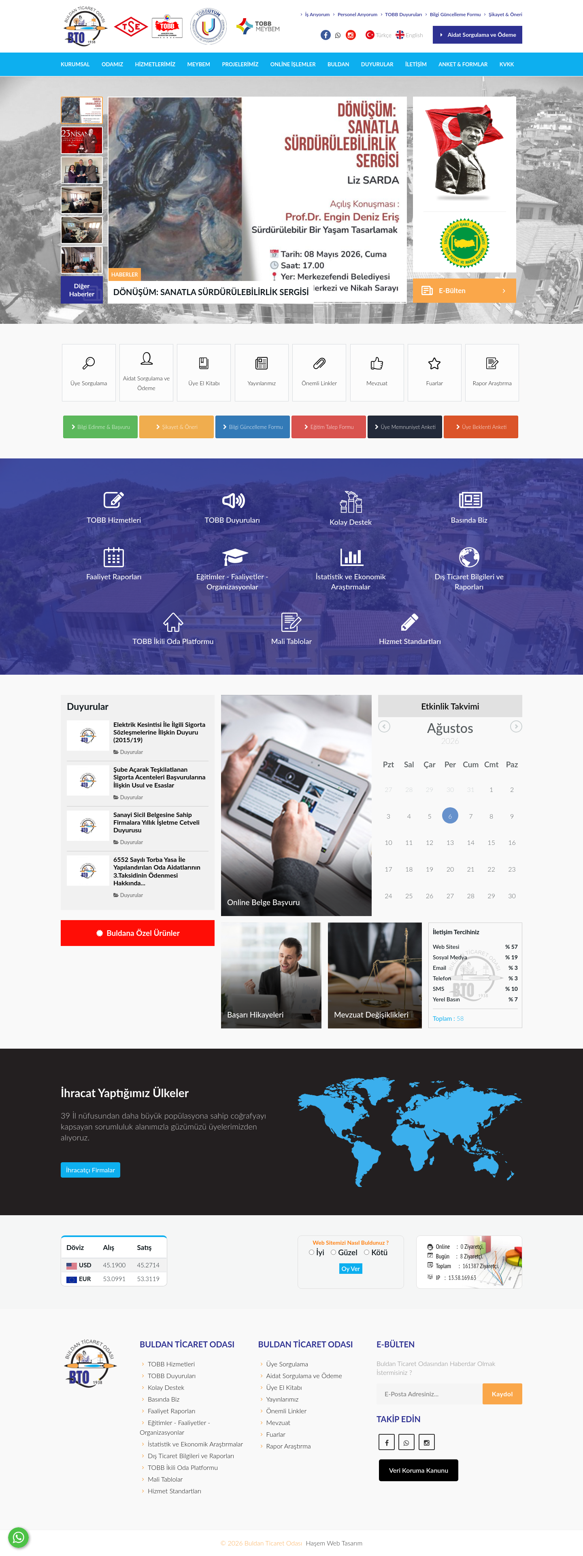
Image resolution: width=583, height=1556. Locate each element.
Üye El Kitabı (280, 1387)
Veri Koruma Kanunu (418, 1470)
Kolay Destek (162, 1387)
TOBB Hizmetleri (167, 1364)
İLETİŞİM (416, 64)
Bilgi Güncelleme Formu (452, 14)
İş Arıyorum (314, 14)
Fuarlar (272, 1434)
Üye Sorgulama (283, 1364)
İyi (320, 1252)
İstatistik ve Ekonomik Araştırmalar (191, 1444)
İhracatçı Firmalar (90, 1170)
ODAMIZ (112, 64)
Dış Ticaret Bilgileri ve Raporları (187, 1455)
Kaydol (502, 1394)
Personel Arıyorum (354, 14)
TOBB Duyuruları (400, 14)
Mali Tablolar (161, 1479)
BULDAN (338, 64)
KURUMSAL (75, 64)
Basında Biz (159, 1399)
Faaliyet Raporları (168, 1411)
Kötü (379, 1252)
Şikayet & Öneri (502, 14)
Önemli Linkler (282, 1411)
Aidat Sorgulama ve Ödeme (477, 34)
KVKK (507, 64)
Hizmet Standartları (170, 1491)
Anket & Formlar (462, 64)
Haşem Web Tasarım (334, 1543)
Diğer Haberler (86, 293)
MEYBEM (199, 64)
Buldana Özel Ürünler (138, 932)
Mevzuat (274, 1422)
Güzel (347, 1252)
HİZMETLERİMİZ (155, 64)
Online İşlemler (293, 64)
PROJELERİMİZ (240, 64)
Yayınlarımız (278, 1399)
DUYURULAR (377, 64)
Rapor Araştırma (284, 1446)
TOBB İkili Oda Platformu (179, 1467)
